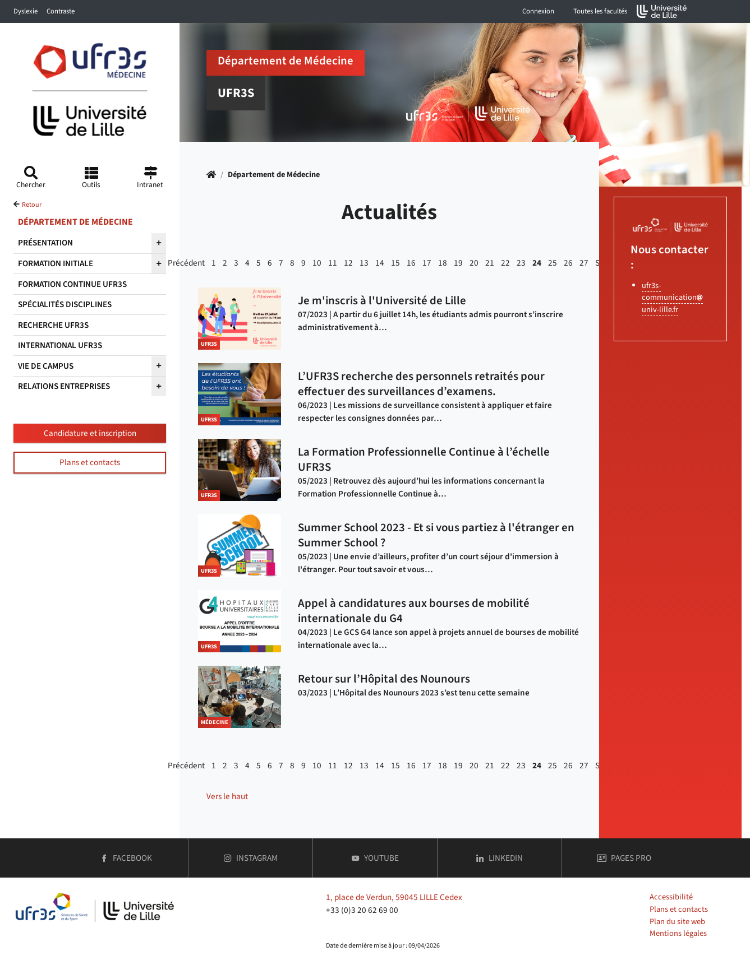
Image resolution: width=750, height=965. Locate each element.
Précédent (186, 263)
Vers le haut (227, 796)
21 (489, 263)
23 (521, 263)
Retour (32, 205)
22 (505, 263)
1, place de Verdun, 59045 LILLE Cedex (394, 897)
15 (395, 263)
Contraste (61, 11)
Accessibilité (671, 897)
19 (458, 263)
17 (426, 263)
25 (552, 263)
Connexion (538, 11)
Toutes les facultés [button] (600, 11)
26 (568, 263)
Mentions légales (678, 933)
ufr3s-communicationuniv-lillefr (672, 298)
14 (379, 263)
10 (316, 263)
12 (348, 263)
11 (332, 263)
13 (364, 263)
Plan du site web (677, 921)
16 (411, 263)
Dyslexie (25, 11)
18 (442, 263)
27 (583, 263)
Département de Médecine (274, 174)
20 (474, 263)
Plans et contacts (89, 462)
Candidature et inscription (90, 433)
